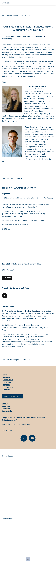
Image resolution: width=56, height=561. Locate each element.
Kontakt (4, 404)
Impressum (6, 406)
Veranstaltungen (13, 15)
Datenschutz (6, 409)
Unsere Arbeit (8, 380)
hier (3, 161)
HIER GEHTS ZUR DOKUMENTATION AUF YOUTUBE (19, 188)
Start (3, 15)
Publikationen (8, 387)
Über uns (6, 390)
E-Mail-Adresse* (8, 270)
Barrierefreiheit (7, 411)
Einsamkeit (7, 382)
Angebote (6, 385)
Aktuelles (6, 377)
